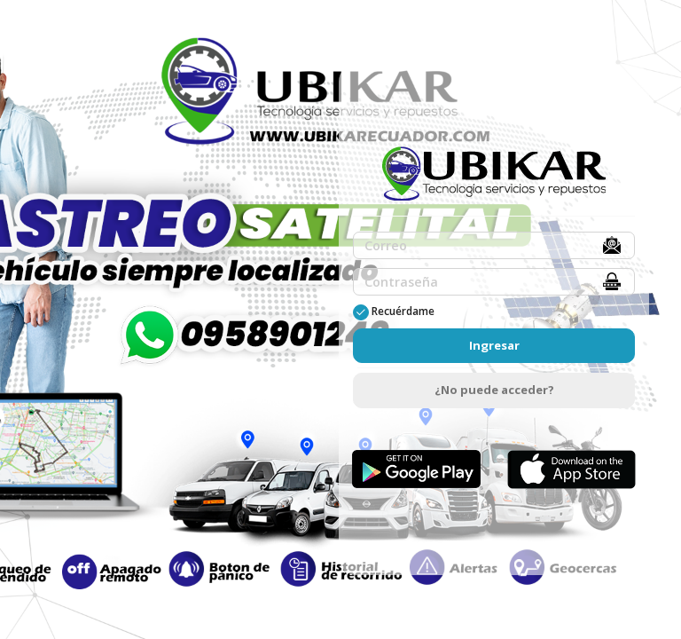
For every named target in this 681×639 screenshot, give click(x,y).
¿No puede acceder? (494, 390)
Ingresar (494, 345)
